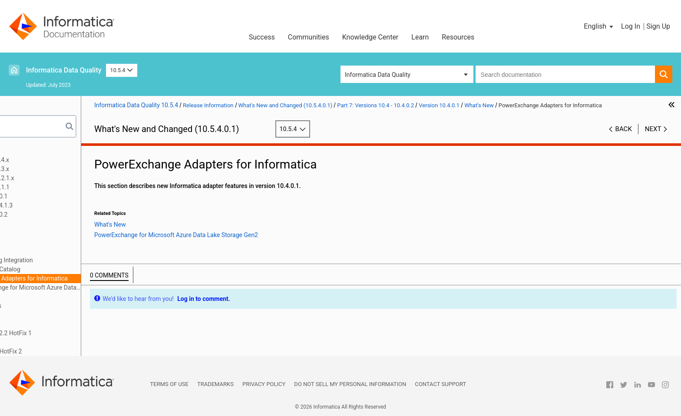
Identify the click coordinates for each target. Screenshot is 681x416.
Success (262, 37)
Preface (24, 150)
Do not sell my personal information (350, 384)
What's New (52, 251)
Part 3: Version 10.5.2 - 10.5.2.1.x (59, 178)
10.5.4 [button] (121, 70)
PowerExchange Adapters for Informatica (100, 278)
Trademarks (215, 384)
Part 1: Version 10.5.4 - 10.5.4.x (56, 159)
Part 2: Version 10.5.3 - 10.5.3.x (56, 168)
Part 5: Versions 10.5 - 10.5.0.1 (55, 196)
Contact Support (440, 384)
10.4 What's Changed (56, 323)
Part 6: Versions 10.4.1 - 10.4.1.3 (58, 205)
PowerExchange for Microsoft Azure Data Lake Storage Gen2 (111, 287)
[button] (599, 26)
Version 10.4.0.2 (50, 223)
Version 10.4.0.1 (50, 232)
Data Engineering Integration (83, 260)
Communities (308, 37)
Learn (420, 37)
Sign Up (658, 26)
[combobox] (565, 74)
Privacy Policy (263, 384)
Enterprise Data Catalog (77, 269)
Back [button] (623, 138)
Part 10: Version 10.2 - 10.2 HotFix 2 (63, 351)
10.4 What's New (50, 314)
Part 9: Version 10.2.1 (43, 342)
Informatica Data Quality (64, 70)
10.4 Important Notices (59, 305)
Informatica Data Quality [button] (377, 74)
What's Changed (58, 296)
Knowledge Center (370, 37)
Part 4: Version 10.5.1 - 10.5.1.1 (56, 187)
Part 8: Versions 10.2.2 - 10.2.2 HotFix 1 (67, 333)
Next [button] (653, 138)
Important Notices (61, 241)
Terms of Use (169, 384)
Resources (458, 37)
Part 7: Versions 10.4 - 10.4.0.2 (55, 214)
